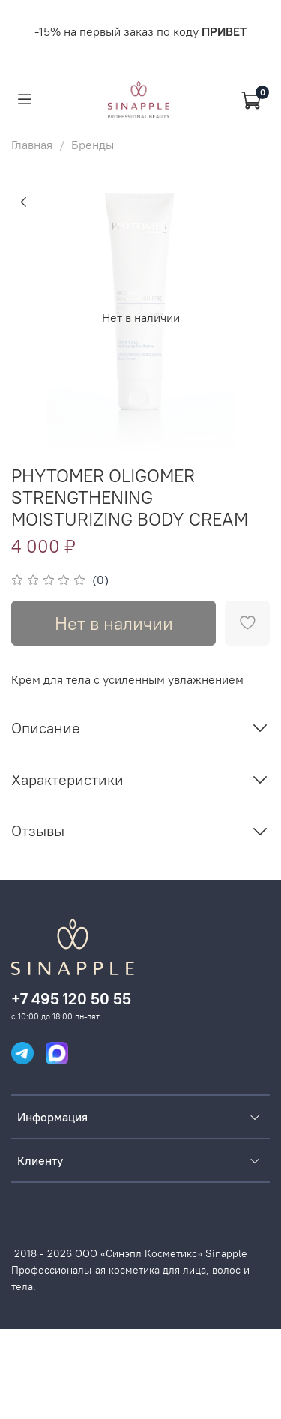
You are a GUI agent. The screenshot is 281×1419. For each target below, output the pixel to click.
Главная (31, 144)
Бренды (92, 144)
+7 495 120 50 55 (71, 998)
